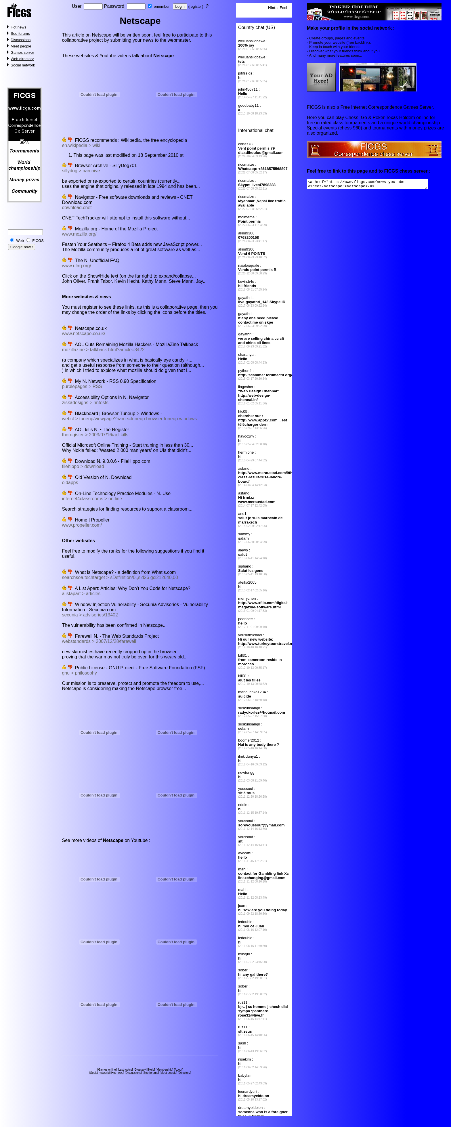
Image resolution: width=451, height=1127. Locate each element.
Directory (184, 1072)
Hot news (18, 27)
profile (338, 28)
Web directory (22, 59)
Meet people (21, 46)
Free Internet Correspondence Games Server (386, 107)
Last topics (125, 1069)
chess (406, 171)
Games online (107, 1069)
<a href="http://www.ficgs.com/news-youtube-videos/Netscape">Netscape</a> (374, 185)
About (178, 1069)
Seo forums (20, 33)
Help (151, 1069)
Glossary (140, 1069)
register (196, 6)
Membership (164, 1069)
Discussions (20, 40)
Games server (22, 52)
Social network (23, 65)
